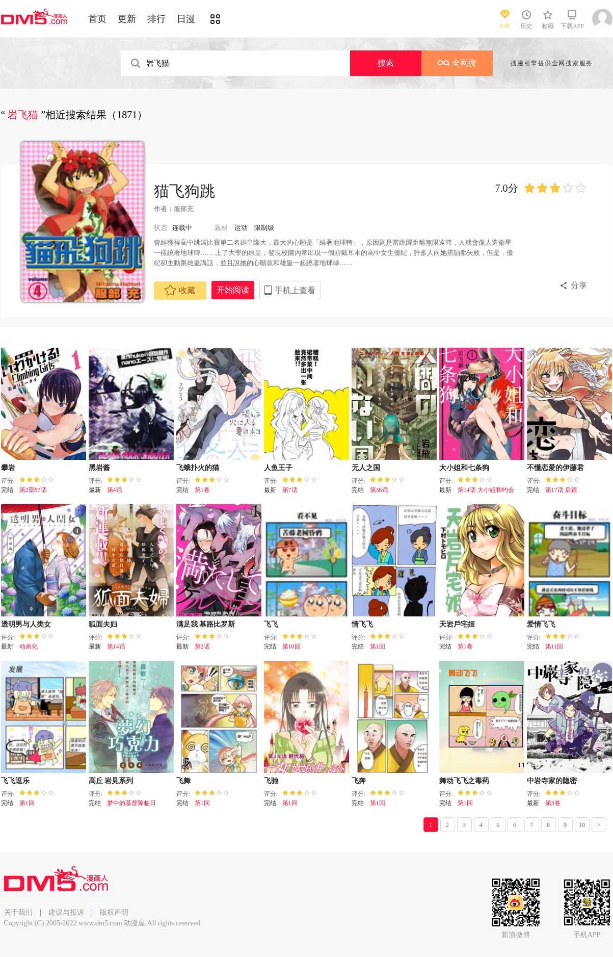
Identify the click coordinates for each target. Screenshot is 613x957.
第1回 (377, 646)
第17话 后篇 (561, 490)
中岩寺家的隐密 (552, 781)
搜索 (386, 63)
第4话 (114, 490)
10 (582, 825)
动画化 (28, 646)
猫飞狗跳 (184, 191)
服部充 (184, 209)
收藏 (180, 290)
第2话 (202, 646)
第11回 (554, 646)
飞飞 (271, 624)
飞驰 (271, 781)
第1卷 (202, 490)
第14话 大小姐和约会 (486, 490)
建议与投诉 (66, 912)
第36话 (379, 490)
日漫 (186, 19)
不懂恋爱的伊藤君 (555, 468)
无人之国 (366, 468)
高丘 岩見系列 (111, 781)
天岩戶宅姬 (457, 624)
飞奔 (359, 781)
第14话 (116, 646)
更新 (127, 19)
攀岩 (8, 468)
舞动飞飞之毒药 (464, 781)
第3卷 (553, 803)
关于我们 (18, 912)
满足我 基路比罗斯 (205, 624)
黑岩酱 (99, 468)
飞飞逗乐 (15, 781)
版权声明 (114, 912)
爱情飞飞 (541, 624)
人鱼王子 (278, 468)
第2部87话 (33, 490)
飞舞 (183, 781)
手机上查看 (295, 290)
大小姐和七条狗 (464, 468)
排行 (156, 19)
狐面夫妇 (103, 624)
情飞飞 (362, 624)
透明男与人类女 (26, 624)
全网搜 (457, 63)
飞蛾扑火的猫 (197, 468)
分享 (579, 285)
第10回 (291, 646)
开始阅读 (233, 290)
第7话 (290, 490)
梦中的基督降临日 (131, 803)
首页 (97, 19)
